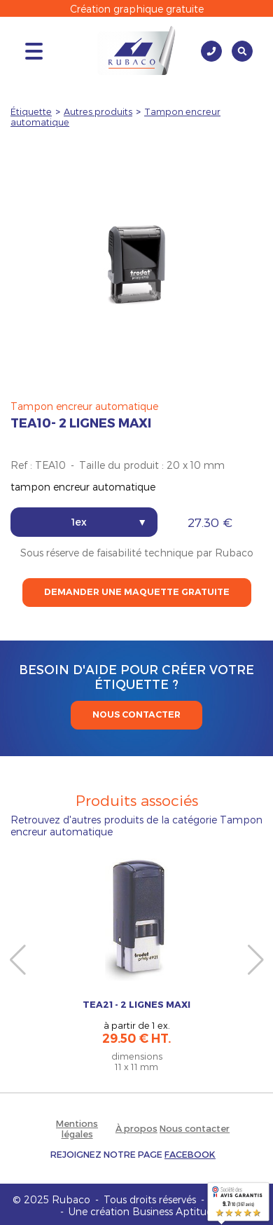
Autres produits (98, 111)
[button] (133, 1154)
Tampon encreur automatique (84, 406)
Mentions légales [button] (77, 1128)
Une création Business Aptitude (143, 1211)
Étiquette (31, 111)
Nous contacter (136, 714)
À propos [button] (136, 1128)
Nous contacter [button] (195, 1128)
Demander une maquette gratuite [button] (137, 592)
